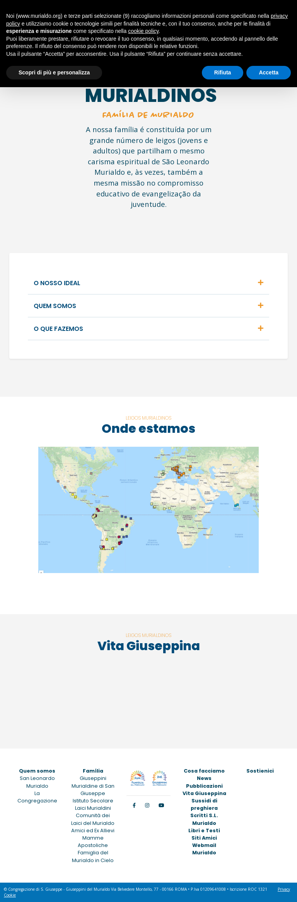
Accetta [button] (268, 72)
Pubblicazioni (204, 786)
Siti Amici (204, 838)
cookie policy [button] (143, 31)
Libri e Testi (204, 830)
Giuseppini (93, 778)
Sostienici (260, 771)
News (204, 778)
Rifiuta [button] (222, 72)
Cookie (10, 895)
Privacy (284, 889)
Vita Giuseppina (204, 793)
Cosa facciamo (204, 771)
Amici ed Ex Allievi (92, 830)
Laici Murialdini (93, 808)
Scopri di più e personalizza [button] (54, 72)
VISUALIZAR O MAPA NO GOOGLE (205, 588)
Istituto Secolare (93, 800)
